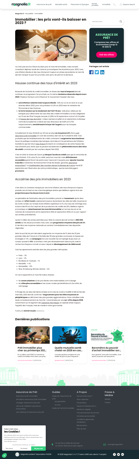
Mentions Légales (84, 409)
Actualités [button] (106, 4)
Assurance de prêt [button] (44, 4)
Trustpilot (102, 454)
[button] (4, 455)
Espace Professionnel (85, 406)
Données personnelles (86, 416)
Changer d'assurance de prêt (28, 403)
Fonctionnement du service (88, 413)
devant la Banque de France (63, 165)
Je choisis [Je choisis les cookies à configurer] (23, 448)
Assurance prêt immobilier (27, 396)
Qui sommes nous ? (84, 396)
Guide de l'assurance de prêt (61, 397)
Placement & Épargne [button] (80, 4)
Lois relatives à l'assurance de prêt (30, 412)
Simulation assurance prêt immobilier (31, 399)
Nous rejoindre (82, 399)
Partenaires (81, 403)
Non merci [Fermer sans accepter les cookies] (9, 448)
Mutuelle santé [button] (61, 4)
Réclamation (82, 425)
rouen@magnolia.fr (115, 444)
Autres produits (95, 4)
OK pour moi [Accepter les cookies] (38, 448)
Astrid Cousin (30, 311)
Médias (107, 399)
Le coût (58, 405)
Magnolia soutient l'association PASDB (33, 454)
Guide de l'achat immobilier (63, 408)
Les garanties (60, 401)
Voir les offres (106, 54)
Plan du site (81, 429)
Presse (107, 402)
